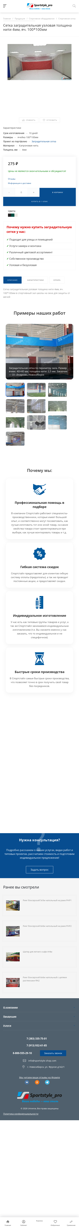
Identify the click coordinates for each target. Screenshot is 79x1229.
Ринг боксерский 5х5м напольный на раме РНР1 (47, 900)
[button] (15, 389)
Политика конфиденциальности (20, 1113)
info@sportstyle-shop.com (42, 1060)
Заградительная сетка (44, 141)
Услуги (7, 1025)
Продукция (9, 1016)
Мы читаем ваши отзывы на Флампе (39, 1077)
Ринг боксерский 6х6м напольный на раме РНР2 (47, 926)
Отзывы (11, 179)
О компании (10, 1007)
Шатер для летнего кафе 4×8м (37, 951)
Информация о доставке (19, 183)
